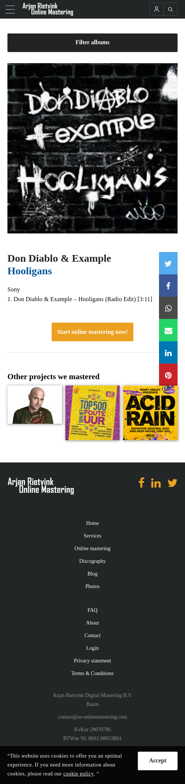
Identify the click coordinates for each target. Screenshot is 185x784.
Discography (92, 561)
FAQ (93, 610)
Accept (157, 760)
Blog (92, 574)
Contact (92, 635)
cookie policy (79, 774)
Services (92, 536)
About (92, 623)
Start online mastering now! (92, 332)
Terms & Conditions (92, 673)
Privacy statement (92, 661)
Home (92, 523)
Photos (92, 586)
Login (92, 648)
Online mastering (93, 548)
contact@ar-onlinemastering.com (92, 717)
